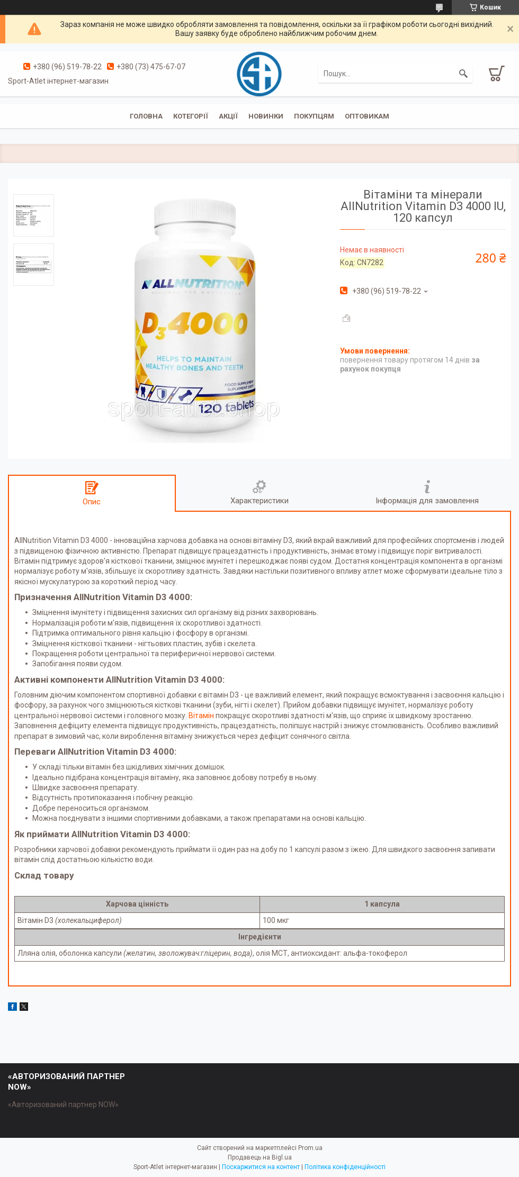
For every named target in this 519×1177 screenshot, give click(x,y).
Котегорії (190, 116)
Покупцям (314, 116)
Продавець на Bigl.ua (260, 1157)
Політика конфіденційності (345, 1167)
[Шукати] (463, 73)
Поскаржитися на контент (261, 1167)
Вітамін (202, 715)
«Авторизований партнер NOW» (63, 1104)
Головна (146, 116)
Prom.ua (310, 1148)
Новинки (265, 116)
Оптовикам (367, 116)
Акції (228, 116)
